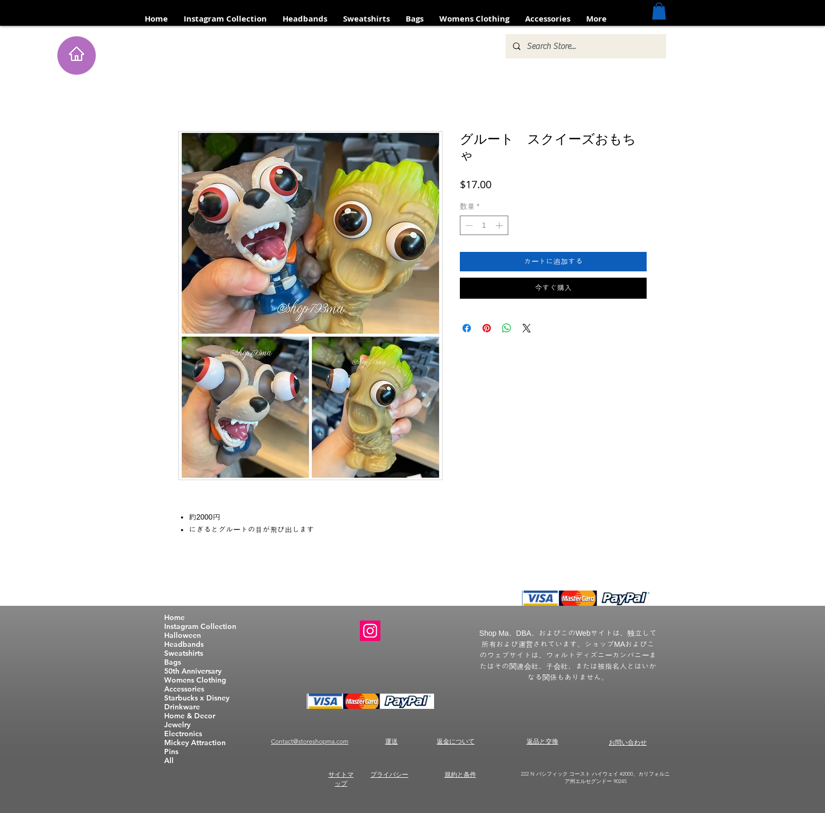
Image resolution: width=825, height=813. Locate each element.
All (169, 760)
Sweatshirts (183, 653)
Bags (172, 662)
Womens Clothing (195, 680)
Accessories (184, 689)
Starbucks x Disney (196, 698)
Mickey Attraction (195, 742)
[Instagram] (370, 631)
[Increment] (500, 225)
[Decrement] (468, 225)
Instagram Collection (200, 626)
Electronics (183, 733)
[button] (659, 11)
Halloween (182, 635)
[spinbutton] (484, 225)
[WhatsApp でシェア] (506, 328)
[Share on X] (526, 328)
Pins (171, 751)
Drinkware (182, 707)
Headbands (184, 644)
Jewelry (177, 724)
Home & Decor (189, 716)
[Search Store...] (585, 46)
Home (174, 617)
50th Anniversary (193, 671)
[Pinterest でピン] (486, 328)
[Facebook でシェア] (466, 328)
